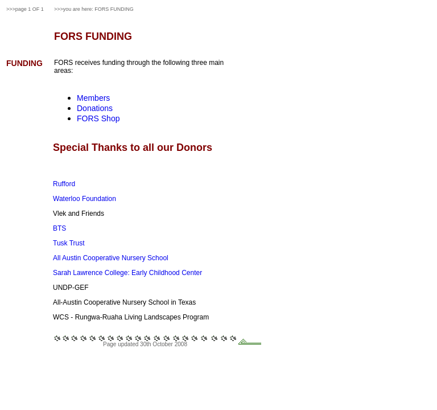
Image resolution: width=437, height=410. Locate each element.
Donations (95, 108)
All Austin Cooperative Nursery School (110, 258)
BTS (59, 228)
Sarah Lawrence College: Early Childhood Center (127, 273)
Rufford (64, 184)
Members (93, 97)
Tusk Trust (69, 243)
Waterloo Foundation (84, 199)
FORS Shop (98, 118)
